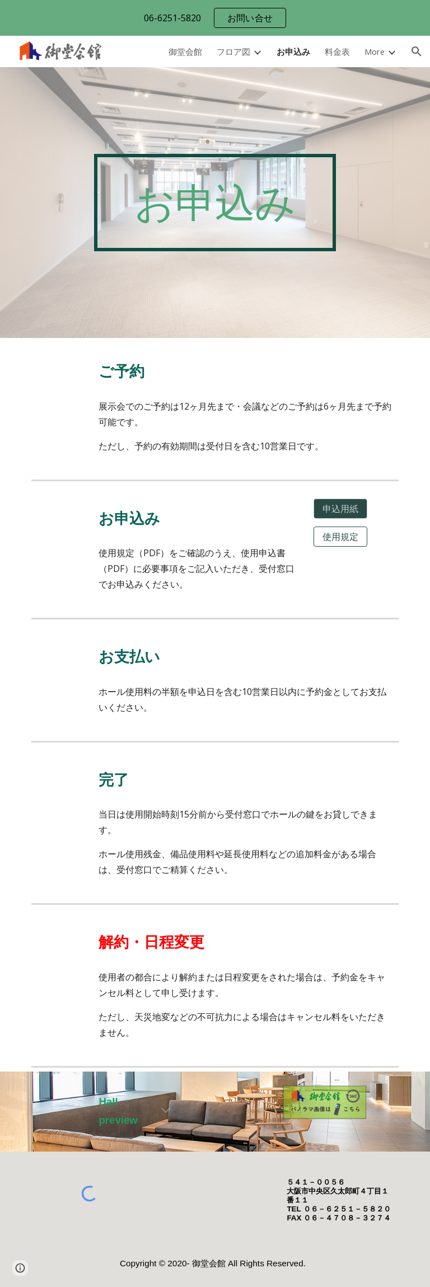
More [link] (374, 51)
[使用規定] (340, 537)
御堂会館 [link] (185, 51)
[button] (416, 51)
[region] (215, 18)
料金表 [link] (337, 51)
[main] (214, 202)
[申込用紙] (340, 509)
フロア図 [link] (233, 51)
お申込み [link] (293, 51)
